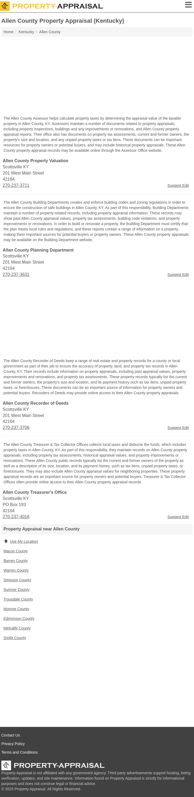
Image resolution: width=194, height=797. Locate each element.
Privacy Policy (13, 744)
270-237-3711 (16, 185)
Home (8, 32)
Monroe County (16, 609)
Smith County (14, 638)
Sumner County (16, 589)
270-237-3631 (16, 274)
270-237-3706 (16, 427)
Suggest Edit (178, 185)
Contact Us (10, 735)
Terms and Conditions (19, 752)
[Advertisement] (97, 76)
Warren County (16, 570)
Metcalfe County (17, 628)
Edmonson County (18, 618)
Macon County (15, 551)
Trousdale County (18, 599)
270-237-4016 (16, 516)
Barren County (15, 561)
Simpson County (17, 580)
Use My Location (20, 541)
